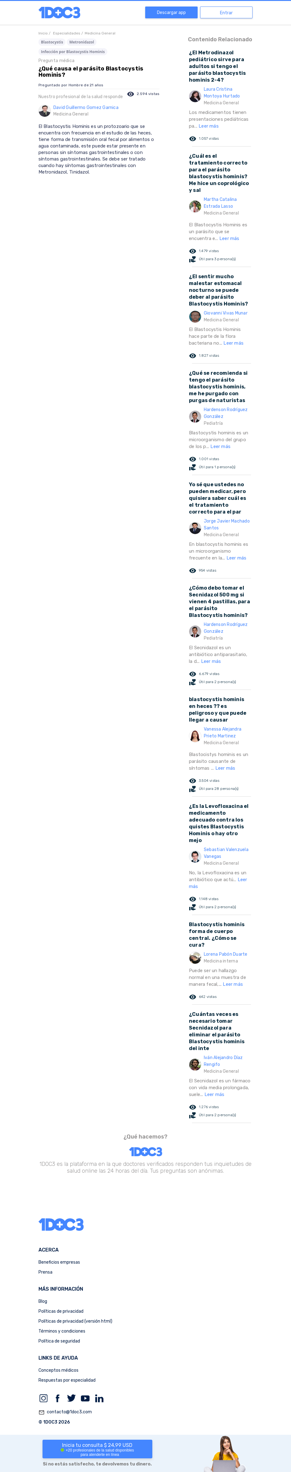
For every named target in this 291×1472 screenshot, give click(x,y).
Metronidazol (81, 42)
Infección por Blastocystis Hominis (73, 51)
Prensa (45, 1272)
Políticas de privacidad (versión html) (75, 1321)
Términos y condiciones (61, 1331)
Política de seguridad (59, 1341)
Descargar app (171, 12)
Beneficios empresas (59, 1262)
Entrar (226, 13)
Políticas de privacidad (60, 1311)
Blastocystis (52, 42)
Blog (42, 1301)
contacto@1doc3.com (65, 1412)
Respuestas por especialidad (67, 1380)
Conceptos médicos (58, 1370)
